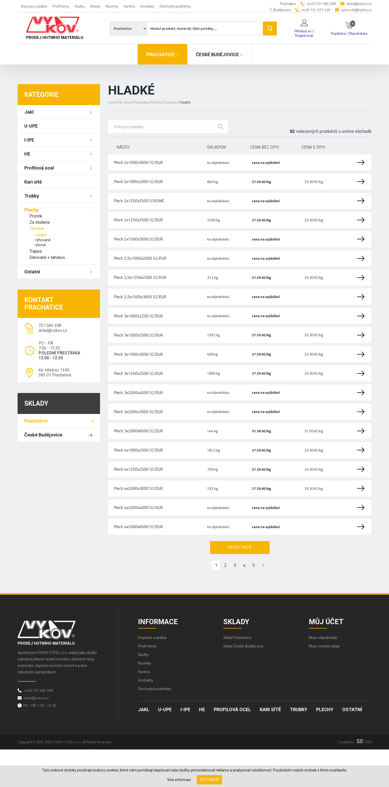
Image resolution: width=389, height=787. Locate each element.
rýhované (43, 240)
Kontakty (147, 6)
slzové (40, 245)
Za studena (39, 222)
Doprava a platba (34, 6)
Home (112, 102)
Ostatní (32, 271)
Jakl (29, 112)
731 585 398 (49, 325)
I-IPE (29, 140)
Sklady (95, 6)
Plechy (31, 210)
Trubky (31, 196)
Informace (159, 657)
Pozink (35, 216)
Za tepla (36, 228)
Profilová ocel (39, 168)
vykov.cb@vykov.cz (356, 9)
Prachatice (36, 421)
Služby (79, 6)
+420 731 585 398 (321, 3)
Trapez (35, 251)
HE (27, 154)
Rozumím (209, 779)
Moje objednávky (324, 675)
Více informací (179, 780)
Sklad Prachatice (238, 675)
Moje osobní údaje (325, 683)
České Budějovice (43, 435)
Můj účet (328, 657)
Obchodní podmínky (175, 6)
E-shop (126, 102)
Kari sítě (33, 182)
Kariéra (129, 6)
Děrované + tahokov (47, 257)
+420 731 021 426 (315, 9)
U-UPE (31, 126)
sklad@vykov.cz (359, 3)
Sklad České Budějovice (245, 683)
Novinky (112, 6)
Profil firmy (60, 6)
